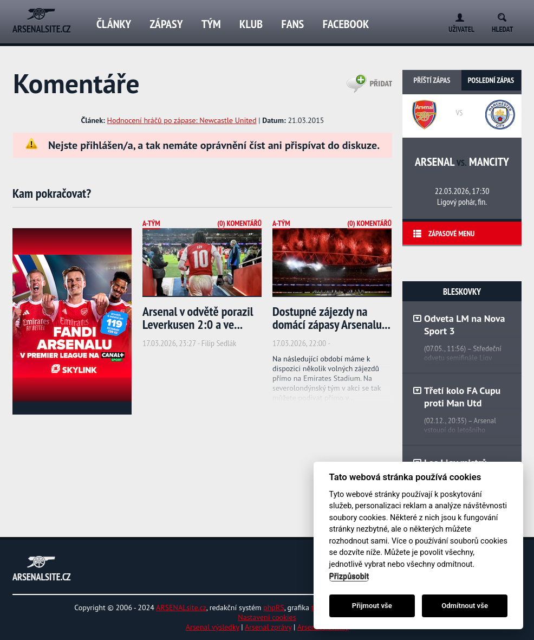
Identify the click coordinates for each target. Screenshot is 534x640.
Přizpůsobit (349, 576)
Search (505, 15)
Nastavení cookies (267, 617)
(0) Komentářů (239, 223)
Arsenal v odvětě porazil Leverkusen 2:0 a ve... (197, 318)
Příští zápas (432, 80)
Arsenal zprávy (268, 627)
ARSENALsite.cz (181, 607)
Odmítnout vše (464, 606)
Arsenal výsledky (212, 627)
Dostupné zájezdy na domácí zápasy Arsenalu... (331, 318)
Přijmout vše (372, 606)
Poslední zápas (491, 80)
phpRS (273, 607)
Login (457, 15)
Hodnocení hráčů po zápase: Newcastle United (182, 120)
